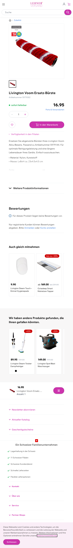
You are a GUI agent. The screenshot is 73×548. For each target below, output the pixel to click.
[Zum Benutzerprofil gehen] (64, 4)
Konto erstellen (48, 227)
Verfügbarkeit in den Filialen (25, 134)
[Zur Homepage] (10, 20)
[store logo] (36, 4)
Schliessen (11, 542)
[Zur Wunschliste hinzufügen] (12, 124)
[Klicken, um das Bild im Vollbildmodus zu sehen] (36, 51)
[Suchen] (67, 12)
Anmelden (29, 227)
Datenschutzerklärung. (47, 535)
